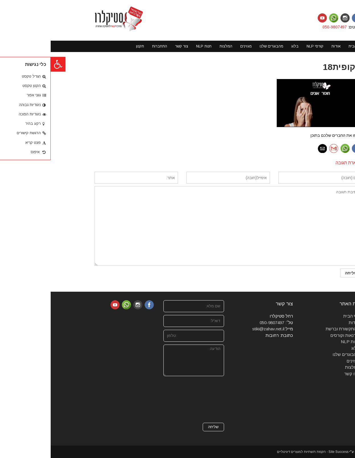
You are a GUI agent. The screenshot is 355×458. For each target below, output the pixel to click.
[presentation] (150, 399)
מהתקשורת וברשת (292, 328)
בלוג (305, 348)
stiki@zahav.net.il (218, 328)
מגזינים (302, 360)
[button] (7, 64)
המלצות (301, 367)
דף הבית (301, 316)
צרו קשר (301, 373)
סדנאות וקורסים (294, 335)
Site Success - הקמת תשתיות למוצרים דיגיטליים (262, 452)
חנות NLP (299, 341)
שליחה (162, 427)
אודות (303, 322)
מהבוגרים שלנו (295, 354)
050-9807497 (284, 27)
